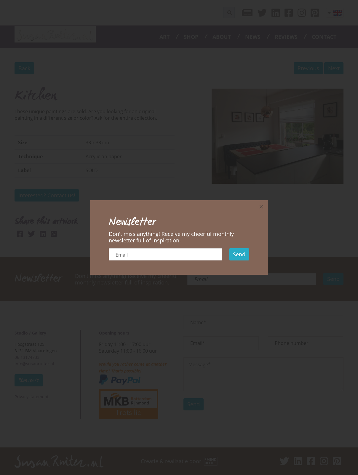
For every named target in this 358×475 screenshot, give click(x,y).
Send (239, 254)
